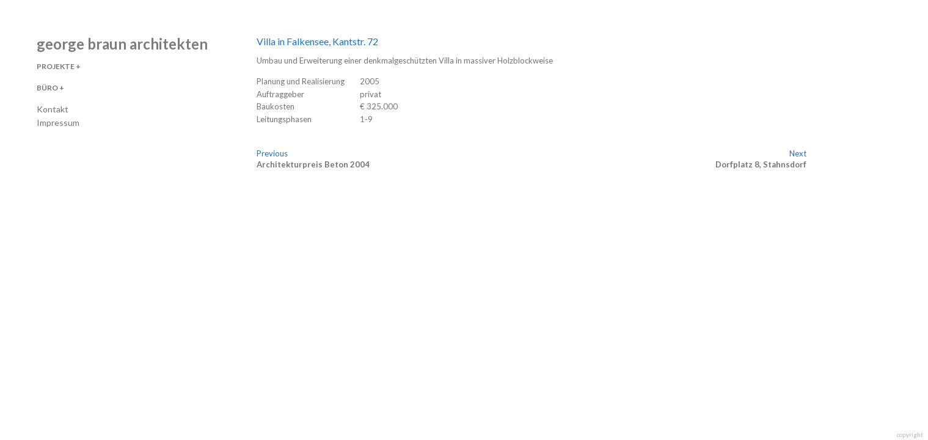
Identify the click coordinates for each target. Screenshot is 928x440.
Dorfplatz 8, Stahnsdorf (760, 164)
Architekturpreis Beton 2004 (313, 164)
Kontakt (52, 109)
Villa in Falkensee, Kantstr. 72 (317, 41)
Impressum (58, 122)
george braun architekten (122, 44)
